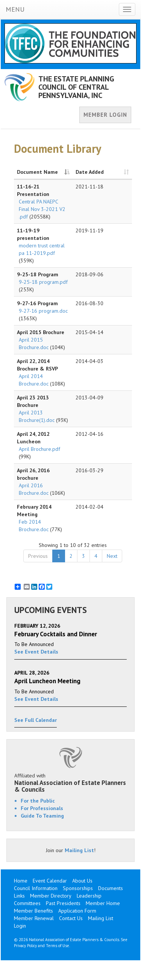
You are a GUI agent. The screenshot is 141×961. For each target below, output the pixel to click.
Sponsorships (78, 888)
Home (20, 880)
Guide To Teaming (42, 815)
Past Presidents (63, 903)
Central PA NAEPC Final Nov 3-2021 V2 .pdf (42, 209)
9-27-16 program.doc (43, 310)
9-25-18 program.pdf (43, 282)
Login (20, 925)
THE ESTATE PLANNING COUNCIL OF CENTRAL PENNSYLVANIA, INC (76, 87)
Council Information (36, 888)
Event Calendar (50, 880)
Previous (38, 556)
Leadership (89, 895)
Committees (27, 903)
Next (112, 556)
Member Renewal (34, 918)
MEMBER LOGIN (105, 114)
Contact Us (71, 918)
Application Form (77, 910)
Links (19, 895)
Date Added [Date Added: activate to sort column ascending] (90, 172)
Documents (110, 888)
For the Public (38, 800)
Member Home (103, 903)
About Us (82, 880)
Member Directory (50, 895)
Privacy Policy (25, 945)
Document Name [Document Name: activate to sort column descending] (37, 172)
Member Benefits (33, 910)
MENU (15, 9)
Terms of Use (57, 945)
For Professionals (42, 808)
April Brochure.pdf (39, 449)
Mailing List (79, 850)
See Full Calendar (35, 720)
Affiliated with (70, 782)
